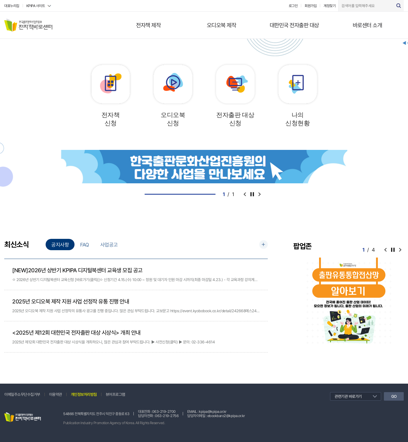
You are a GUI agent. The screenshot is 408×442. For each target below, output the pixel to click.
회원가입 (310, 6)
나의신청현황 (297, 119)
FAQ (84, 245)
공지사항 (60, 245)
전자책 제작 (148, 25)
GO (394, 396)
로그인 (293, 6)
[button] (400, 249)
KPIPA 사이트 (35, 6)
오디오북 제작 (221, 25)
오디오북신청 (173, 119)
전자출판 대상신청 (235, 119)
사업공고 (109, 245)
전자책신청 (110, 119)
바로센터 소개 (367, 25)
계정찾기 (329, 6)
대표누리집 (11, 6)
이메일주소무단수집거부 (22, 394)
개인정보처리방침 (84, 394)
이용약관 (55, 394)
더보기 (263, 244)
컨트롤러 (252, 194)
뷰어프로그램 (115, 394)
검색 (398, 5)
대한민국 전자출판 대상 (294, 25)
